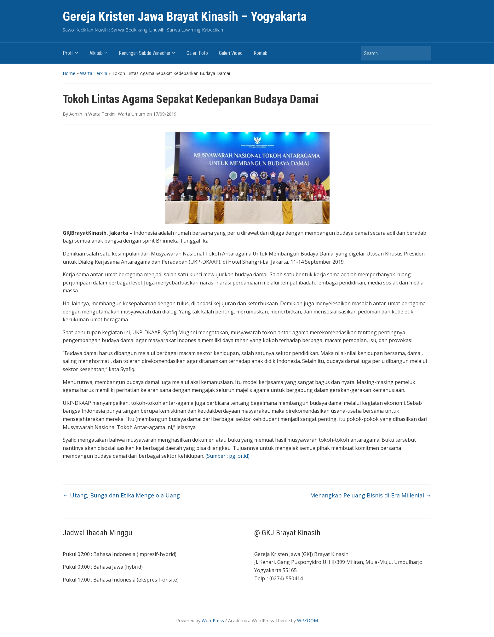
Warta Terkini (93, 73)
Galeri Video (231, 53)
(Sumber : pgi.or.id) (227, 455)
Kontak (260, 53)
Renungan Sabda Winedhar (144, 53)
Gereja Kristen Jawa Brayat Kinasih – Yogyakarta (185, 16)
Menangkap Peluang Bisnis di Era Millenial (370, 495)
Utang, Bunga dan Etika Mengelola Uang (121, 495)
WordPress (213, 620)
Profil (68, 53)
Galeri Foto (197, 53)
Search (423, 53)
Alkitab (96, 53)
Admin (75, 114)
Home (69, 73)
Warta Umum (131, 114)
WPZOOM (307, 620)
